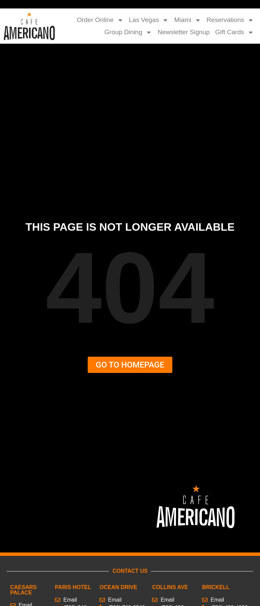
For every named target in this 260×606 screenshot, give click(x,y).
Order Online (100, 20)
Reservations (230, 20)
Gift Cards (234, 32)
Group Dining (128, 32)
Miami (187, 20)
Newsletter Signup (183, 32)
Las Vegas (149, 20)
